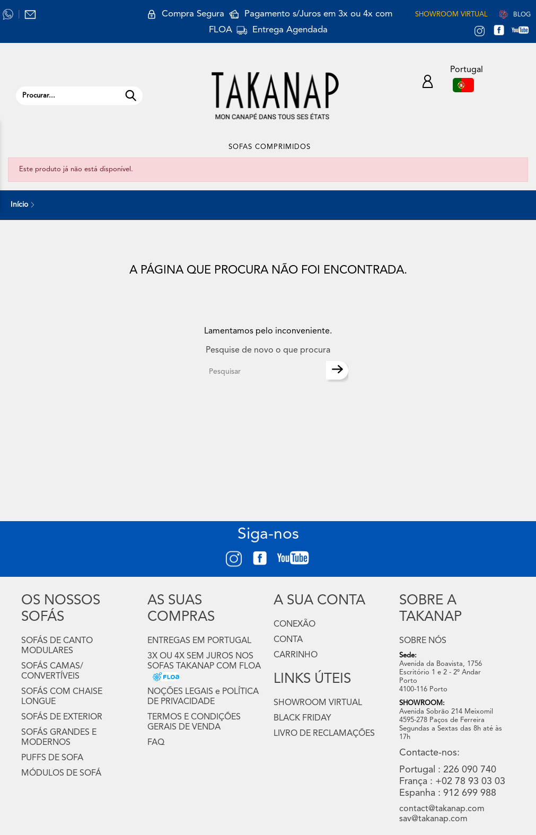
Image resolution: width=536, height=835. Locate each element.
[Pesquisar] (257, 371)
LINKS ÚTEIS (312, 679)
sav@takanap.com (433, 819)
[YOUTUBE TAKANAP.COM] (525, 32)
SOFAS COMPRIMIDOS (270, 147)
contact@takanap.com (442, 809)
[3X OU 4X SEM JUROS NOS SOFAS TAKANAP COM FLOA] (163, 676)
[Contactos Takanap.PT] (30, 14)
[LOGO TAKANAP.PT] (275, 95)
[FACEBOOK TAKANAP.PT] (503, 32)
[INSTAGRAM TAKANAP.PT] (479, 32)
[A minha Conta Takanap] (427, 83)
